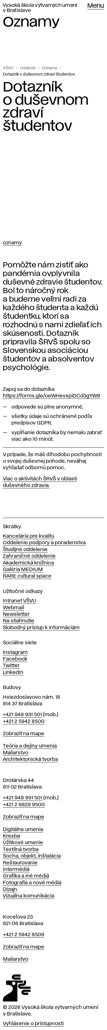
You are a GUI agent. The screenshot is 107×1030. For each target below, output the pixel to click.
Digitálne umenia (23, 829)
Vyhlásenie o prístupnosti (33, 1023)
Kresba (11, 836)
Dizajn (10, 889)
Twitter (11, 665)
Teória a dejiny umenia (30, 746)
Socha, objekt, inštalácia (32, 856)
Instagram (15, 652)
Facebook (15, 659)
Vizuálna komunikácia (28, 896)
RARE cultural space (27, 576)
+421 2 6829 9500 (24, 805)
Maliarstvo (15, 753)
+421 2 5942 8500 (24, 721)
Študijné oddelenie (25, 549)
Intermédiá (16, 869)
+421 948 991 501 (22, 798)
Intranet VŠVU (19, 601)
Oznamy (49, 68)
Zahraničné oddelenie (29, 556)
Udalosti (27, 68)
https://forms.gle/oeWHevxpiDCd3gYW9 (51, 396)
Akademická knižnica (28, 563)
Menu (95, 6)
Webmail (13, 608)
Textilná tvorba (21, 849)
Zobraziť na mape (23, 734)
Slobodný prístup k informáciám (41, 627)
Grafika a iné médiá (26, 876)
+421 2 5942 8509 (23, 935)
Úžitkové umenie (23, 842)
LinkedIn (13, 672)
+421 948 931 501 (22, 714)
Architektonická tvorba (30, 759)
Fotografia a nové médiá (32, 883)
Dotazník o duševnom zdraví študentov (39, 74)
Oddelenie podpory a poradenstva (44, 543)
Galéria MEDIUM (23, 569)
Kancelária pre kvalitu (28, 536)
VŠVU (8, 68)
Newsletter (16, 614)
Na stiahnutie (18, 621)
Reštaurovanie (20, 863)
